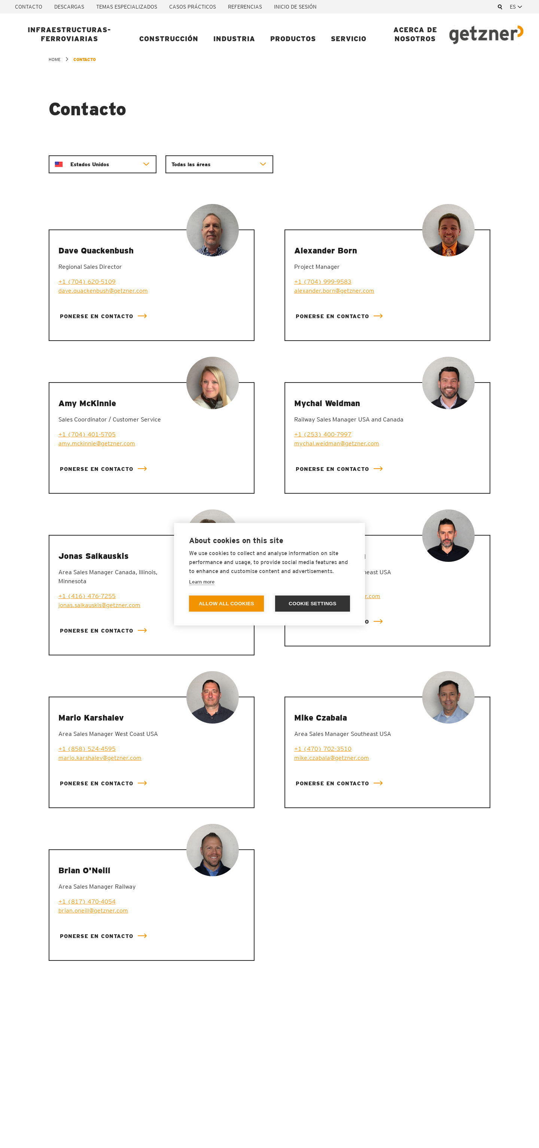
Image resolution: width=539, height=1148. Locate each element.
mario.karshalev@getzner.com (99, 757)
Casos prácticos (192, 7)
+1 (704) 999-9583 (322, 281)
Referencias (245, 7)
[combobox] (517, 6)
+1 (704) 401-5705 (87, 434)
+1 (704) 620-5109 (87, 281)
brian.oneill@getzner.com (93, 910)
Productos (293, 39)
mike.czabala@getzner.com (331, 757)
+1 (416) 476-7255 (87, 596)
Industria (234, 39)
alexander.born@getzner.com (334, 290)
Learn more (201, 582)
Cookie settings (313, 603)
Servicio (348, 39)
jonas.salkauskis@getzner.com (99, 605)
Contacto (28, 7)
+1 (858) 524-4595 (87, 748)
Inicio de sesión (295, 7)
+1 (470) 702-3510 (322, 748)
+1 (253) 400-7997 (322, 434)
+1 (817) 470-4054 (87, 901)
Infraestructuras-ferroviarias (69, 34)
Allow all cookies (226, 603)
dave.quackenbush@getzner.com (103, 290)
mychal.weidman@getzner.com (336, 443)
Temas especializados (126, 7)
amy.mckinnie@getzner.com (96, 443)
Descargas (69, 7)
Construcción (168, 39)
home (54, 59)
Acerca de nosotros (415, 34)
